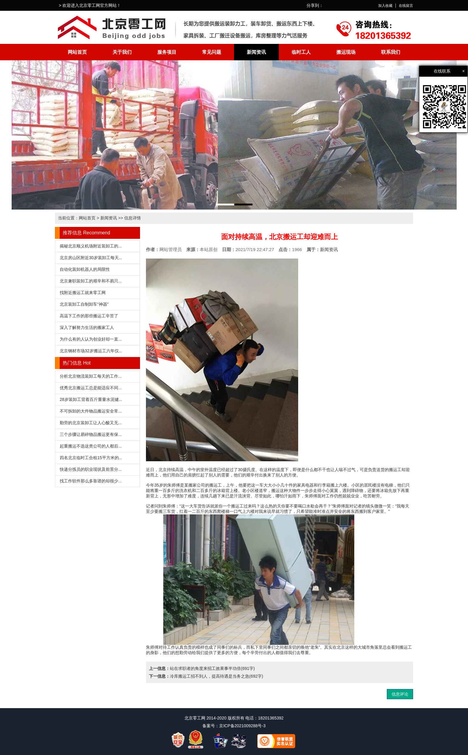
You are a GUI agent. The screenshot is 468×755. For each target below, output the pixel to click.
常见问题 (211, 52)
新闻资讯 (256, 52)
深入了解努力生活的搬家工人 (87, 327)
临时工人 (301, 52)
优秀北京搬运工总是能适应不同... (91, 387)
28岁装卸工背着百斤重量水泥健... (91, 399)
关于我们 (122, 52)
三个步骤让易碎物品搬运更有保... (91, 434)
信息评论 (400, 694)
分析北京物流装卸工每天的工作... (91, 376)
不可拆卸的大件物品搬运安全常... (91, 411)
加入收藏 (385, 6)
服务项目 (166, 52)
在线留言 (406, 6)
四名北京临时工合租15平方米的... (91, 457)
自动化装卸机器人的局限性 (85, 269)
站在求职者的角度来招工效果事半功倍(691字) (212, 668)
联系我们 (390, 52)
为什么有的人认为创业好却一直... (91, 339)
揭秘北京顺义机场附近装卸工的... (91, 246)
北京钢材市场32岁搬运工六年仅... (91, 350)
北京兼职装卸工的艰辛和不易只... (91, 281)
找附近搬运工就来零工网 (83, 292)
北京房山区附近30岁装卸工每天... (91, 257)
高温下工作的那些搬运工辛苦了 (89, 315)
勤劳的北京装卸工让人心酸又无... (91, 422)
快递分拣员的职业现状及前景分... (91, 469)
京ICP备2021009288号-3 (242, 725)
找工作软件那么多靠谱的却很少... (91, 481)
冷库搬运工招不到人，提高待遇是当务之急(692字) (216, 676)
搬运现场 (345, 52)
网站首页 (77, 52)
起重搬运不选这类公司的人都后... (91, 446)
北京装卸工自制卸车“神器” (84, 304)
